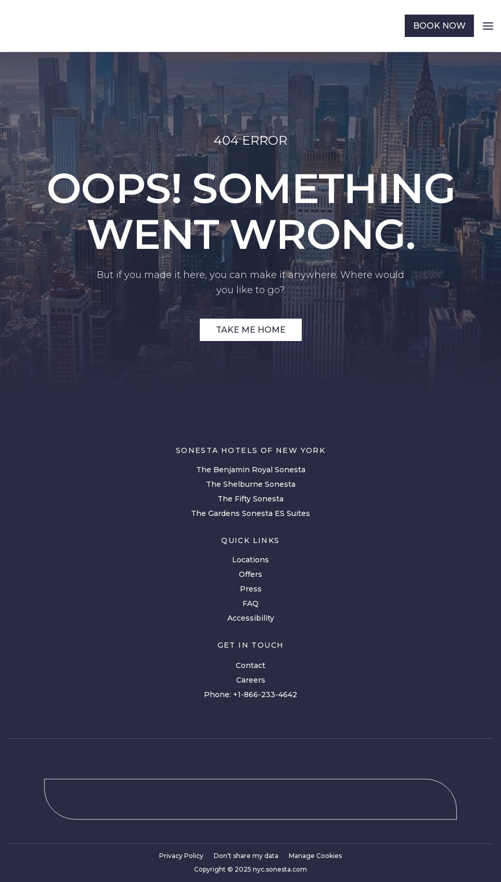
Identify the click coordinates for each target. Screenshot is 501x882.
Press (251, 589)
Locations (250, 559)
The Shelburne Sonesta (251, 484)
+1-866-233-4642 (265, 694)
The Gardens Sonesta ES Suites (250, 513)
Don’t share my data (246, 856)
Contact (250, 665)
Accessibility (250, 618)
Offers (250, 574)
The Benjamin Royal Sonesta (250, 469)
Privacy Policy (181, 856)
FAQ (250, 603)
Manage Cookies (315, 856)
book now (439, 26)
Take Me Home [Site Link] (251, 330)
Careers (250, 680)
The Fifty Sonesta (250, 498)
